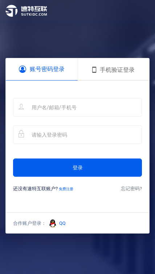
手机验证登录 (113, 70)
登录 (78, 167)
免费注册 (66, 189)
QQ (57, 223)
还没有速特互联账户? (43, 188)
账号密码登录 (42, 69)
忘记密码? (131, 188)
